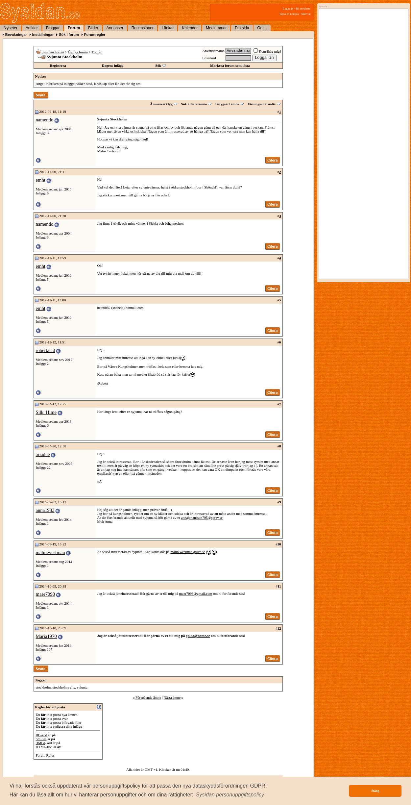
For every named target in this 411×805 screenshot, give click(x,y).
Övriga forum (78, 52)
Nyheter (10, 28)
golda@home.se (198, 636)
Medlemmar (216, 28)
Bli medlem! (303, 8)
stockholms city (64, 687)
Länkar (168, 28)
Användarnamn (213, 51)
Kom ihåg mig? (267, 51)
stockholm (43, 687)
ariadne (43, 454)
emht (40, 180)
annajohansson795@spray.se (202, 517)
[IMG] (40, 743)
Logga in (288, 8)
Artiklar (32, 28)
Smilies (41, 739)
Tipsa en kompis (289, 13)
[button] (230, 795)
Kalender (190, 28)
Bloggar (53, 28)
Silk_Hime (46, 412)
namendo (45, 119)
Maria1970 (46, 636)
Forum (74, 28)
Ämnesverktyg (161, 104)
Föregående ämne (148, 697)
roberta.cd (45, 350)
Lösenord (209, 58)
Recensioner (143, 28)
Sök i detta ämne (194, 104)
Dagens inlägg (113, 65)
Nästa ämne (172, 697)
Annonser (115, 28)
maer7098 (45, 594)
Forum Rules (45, 755)
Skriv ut (306, 13)
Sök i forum (69, 35)
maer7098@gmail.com (195, 593)
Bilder (93, 28)
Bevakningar (16, 35)
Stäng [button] (375, 790)
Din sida (242, 28)
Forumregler (95, 35)
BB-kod (41, 735)
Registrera (58, 65)
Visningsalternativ (262, 104)
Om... (262, 28)
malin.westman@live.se (188, 552)
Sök (158, 65)
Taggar (40, 680)
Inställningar (43, 35)
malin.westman (50, 552)
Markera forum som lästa (230, 65)
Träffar (96, 52)
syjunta (82, 687)
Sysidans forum (52, 52)
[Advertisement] (362, 78)
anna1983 (45, 510)
